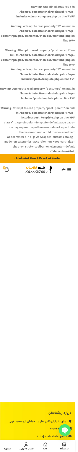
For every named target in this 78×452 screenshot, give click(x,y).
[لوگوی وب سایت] (37, 169)
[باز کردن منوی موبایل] (66, 169)
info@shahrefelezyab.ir (54, 436)
